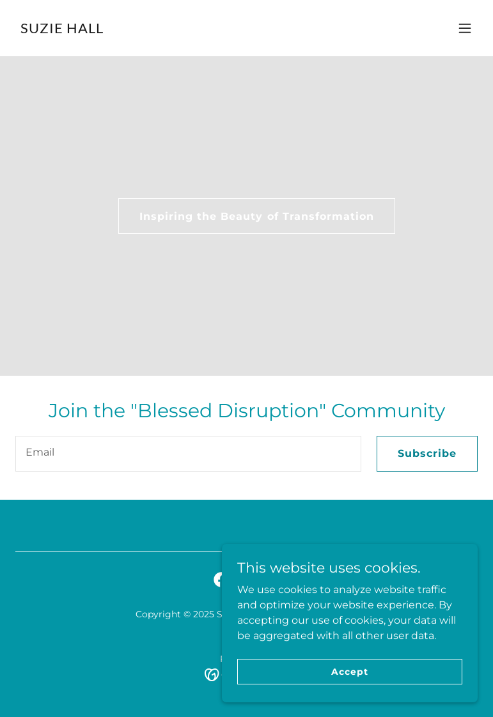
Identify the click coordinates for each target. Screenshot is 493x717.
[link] (62, 30)
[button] (465, 28)
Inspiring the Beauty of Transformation (256, 216)
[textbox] (188, 454)
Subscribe (427, 453)
